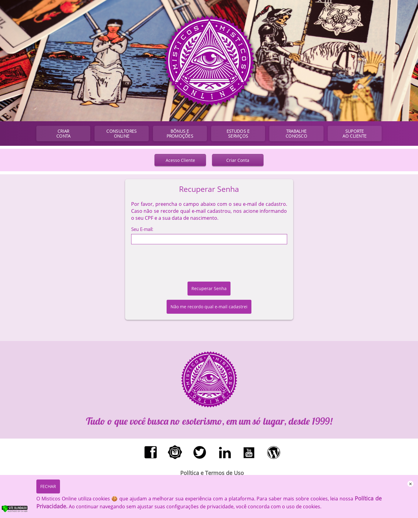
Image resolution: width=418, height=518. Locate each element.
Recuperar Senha (209, 288)
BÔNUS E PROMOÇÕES (180, 133)
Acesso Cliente (180, 160)
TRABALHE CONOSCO (296, 133)
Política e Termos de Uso (212, 472)
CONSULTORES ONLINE (121, 133)
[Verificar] (21, 511)
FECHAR (48, 486)
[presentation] (209, 265)
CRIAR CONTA (63, 133)
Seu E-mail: (142, 229)
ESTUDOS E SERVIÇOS (238, 133)
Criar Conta (237, 160)
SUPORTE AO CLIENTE (355, 133)
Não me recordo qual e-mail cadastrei (209, 306)
